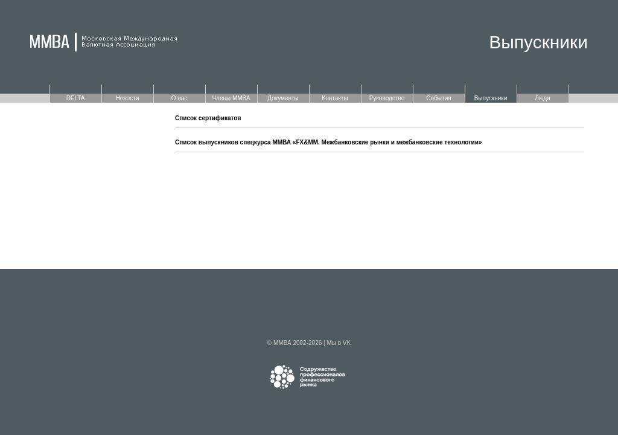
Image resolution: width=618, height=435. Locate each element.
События (438, 98)
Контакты (335, 98)
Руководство (386, 98)
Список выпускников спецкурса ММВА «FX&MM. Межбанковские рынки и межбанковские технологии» (328, 142)
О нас (179, 98)
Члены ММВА (231, 98)
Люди (542, 98)
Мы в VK (339, 343)
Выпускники (491, 98)
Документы (283, 98)
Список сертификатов (208, 118)
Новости (127, 98)
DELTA (75, 98)
